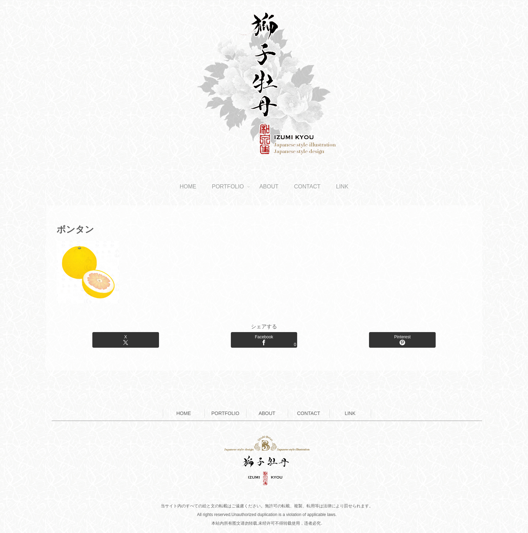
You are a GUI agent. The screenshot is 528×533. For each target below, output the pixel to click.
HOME (183, 413)
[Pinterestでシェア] (402, 340)
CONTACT (308, 413)
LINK (350, 413)
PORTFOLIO (225, 413)
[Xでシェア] (125, 340)
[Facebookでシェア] (264, 340)
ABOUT (267, 413)
